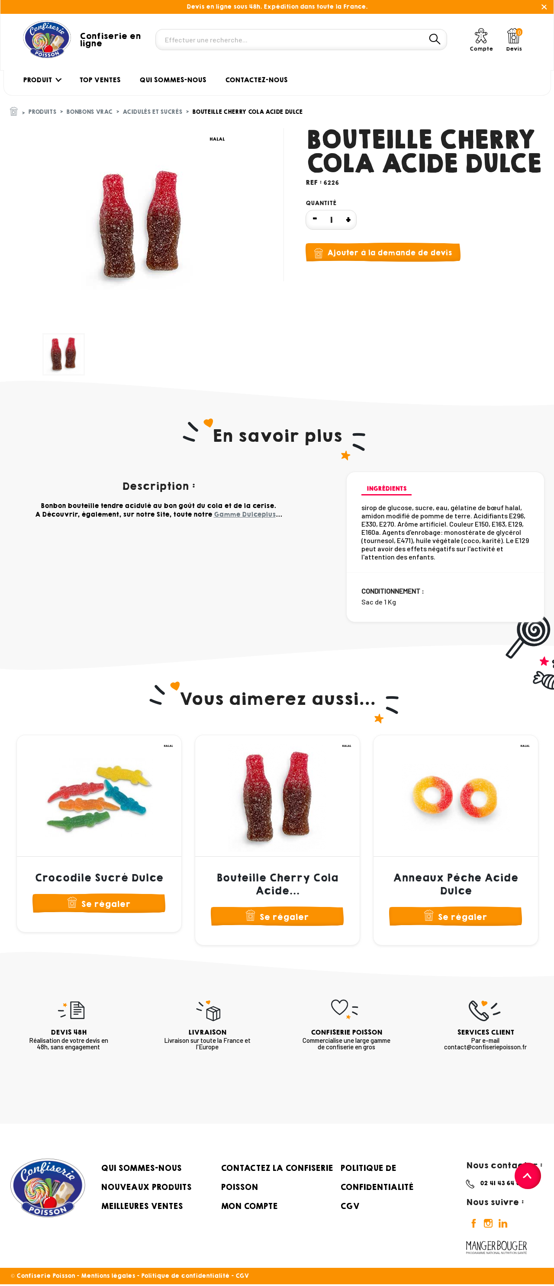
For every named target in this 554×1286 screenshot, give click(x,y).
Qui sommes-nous (141, 1169)
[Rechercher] (301, 39)
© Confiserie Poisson (44, 1277)
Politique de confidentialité (185, 1277)
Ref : (314, 182)
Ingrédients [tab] (386, 489)
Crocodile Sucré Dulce (99, 878)
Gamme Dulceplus (245, 514)
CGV (349, 1207)
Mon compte (249, 1207)
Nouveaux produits (146, 1188)
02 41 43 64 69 (502, 1184)
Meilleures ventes (142, 1207)
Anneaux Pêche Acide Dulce (455, 884)
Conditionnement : (392, 591)
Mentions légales (108, 1277)
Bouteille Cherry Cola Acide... (277, 884)
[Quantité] (331, 219)
